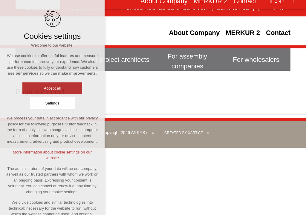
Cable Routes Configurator (166, 8)
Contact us (233, 8)
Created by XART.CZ (183, 133)
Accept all (52, 88)
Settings (52, 103)
